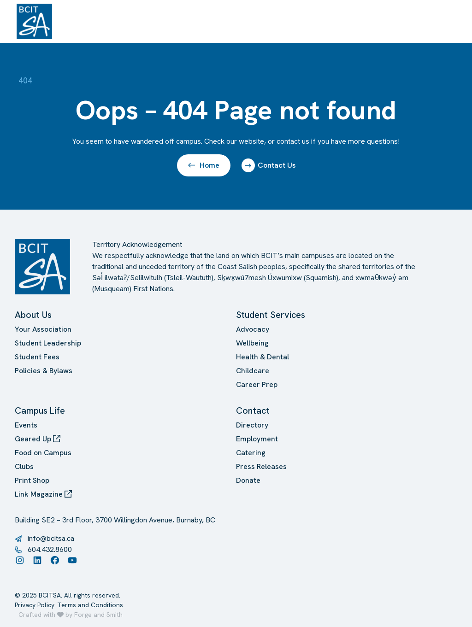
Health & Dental (262, 357)
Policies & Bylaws (43, 370)
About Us (33, 314)
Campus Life (40, 410)
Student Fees (37, 357)
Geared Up (37, 439)
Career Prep (256, 384)
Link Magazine (43, 494)
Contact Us (268, 165)
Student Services (270, 314)
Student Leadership (48, 343)
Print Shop (32, 480)
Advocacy (252, 329)
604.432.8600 (50, 549)
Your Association (43, 329)
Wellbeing (252, 343)
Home (203, 165)
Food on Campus (43, 452)
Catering (251, 452)
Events (26, 425)
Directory (252, 425)
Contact (253, 410)
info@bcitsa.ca (51, 538)
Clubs (24, 466)
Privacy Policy (34, 605)
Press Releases (261, 466)
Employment (257, 439)
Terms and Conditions (90, 605)
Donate (248, 480)
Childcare (252, 370)
